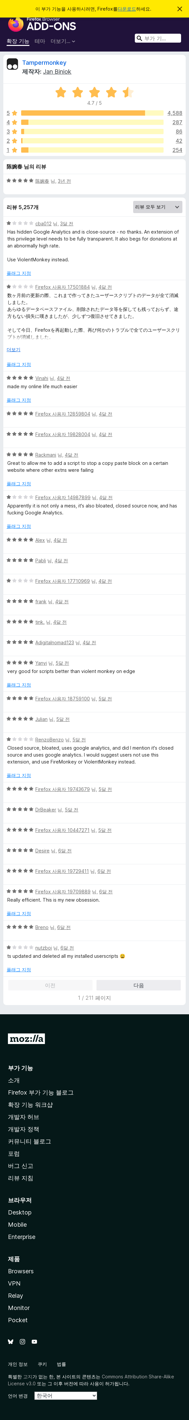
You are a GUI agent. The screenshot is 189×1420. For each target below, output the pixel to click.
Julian (41, 719)
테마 (40, 41)
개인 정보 (18, 1364)
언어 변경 (18, 1396)
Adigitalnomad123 (54, 642)
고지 (27, 1376)
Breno (42, 927)
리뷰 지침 (20, 1178)
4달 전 (105, 287)
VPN (14, 1283)
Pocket (18, 1320)
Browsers (21, 1271)
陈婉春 (42, 181)
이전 (50, 985)
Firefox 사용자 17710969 (62, 581)
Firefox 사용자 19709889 (63, 891)
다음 (138, 985)
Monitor (19, 1307)
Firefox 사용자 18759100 (62, 698)
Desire (42, 850)
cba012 (43, 223)
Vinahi (41, 378)
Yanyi (41, 663)
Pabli (40, 560)
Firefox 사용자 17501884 (62, 287)
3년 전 (64, 181)
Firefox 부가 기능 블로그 (41, 1092)
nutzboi (43, 948)
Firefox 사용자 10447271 (62, 830)
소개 (14, 1080)
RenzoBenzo (49, 739)
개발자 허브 (23, 1116)
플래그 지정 (19, 273)
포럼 (14, 1153)
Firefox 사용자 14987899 (63, 497)
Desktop (19, 1212)
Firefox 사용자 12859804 (62, 414)
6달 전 (65, 850)
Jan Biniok (57, 71)
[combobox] (158, 38)
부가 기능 (20, 1068)
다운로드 (127, 9)
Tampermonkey (44, 62)
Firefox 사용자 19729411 (62, 871)
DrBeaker (45, 809)
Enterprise (21, 1236)
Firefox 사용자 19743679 (62, 789)
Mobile (17, 1224)
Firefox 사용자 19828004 (62, 434)
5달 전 (62, 663)
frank (41, 601)
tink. (40, 622)
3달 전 (66, 223)
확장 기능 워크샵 (30, 1104)
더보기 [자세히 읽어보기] (13, 349)
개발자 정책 (23, 1129)
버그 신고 (20, 1165)
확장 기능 (18, 41)
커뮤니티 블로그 (29, 1141)
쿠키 (42, 1364)
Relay (15, 1295)
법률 (61, 1364)
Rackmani (45, 455)
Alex (40, 540)
